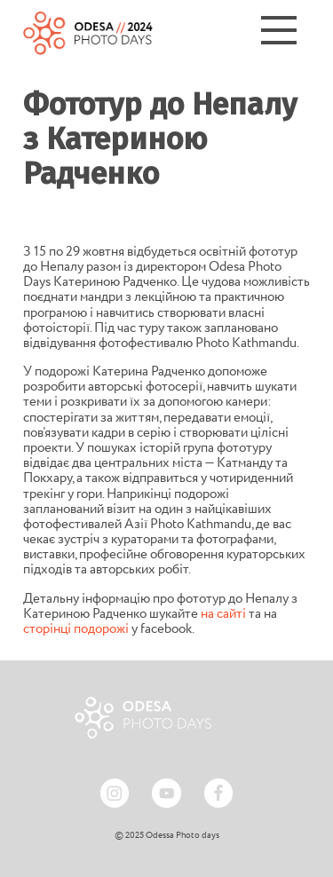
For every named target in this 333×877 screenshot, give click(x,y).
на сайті (223, 614)
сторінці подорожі (76, 629)
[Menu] (279, 33)
